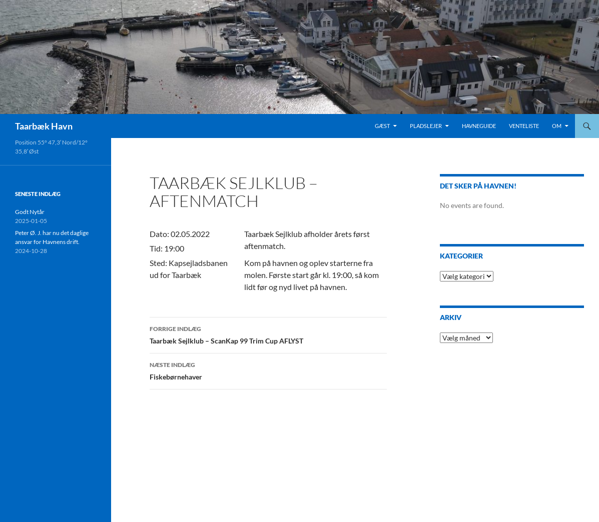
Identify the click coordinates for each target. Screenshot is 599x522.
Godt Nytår (30, 212)
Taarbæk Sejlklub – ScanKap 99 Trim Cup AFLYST (268, 334)
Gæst (382, 125)
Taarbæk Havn (44, 126)
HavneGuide (479, 125)
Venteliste (524, 125)
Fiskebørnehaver (268, 370)
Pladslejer (426, 125)
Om (556, 125)
